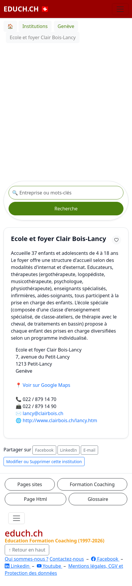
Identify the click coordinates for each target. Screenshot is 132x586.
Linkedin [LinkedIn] (18, 566)
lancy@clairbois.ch (43, 413)
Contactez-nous (67, 559)
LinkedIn (68, 450)
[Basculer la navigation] (120, 9)
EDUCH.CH (26, 9)
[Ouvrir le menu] (16, 518)
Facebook (44, 450)
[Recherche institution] (66, 192)
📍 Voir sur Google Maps (43, 385)
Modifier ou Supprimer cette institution (44, 461)
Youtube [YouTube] (49, 566)
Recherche (66, 208)
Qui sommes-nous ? (26, 559)
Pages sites (29, 484)
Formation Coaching (92, 484)
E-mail (89, 450)
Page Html (35, 499)
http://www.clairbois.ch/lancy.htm (60, 420)
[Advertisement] (66, 112)
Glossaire (98, 499)
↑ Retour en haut (27, 550)
